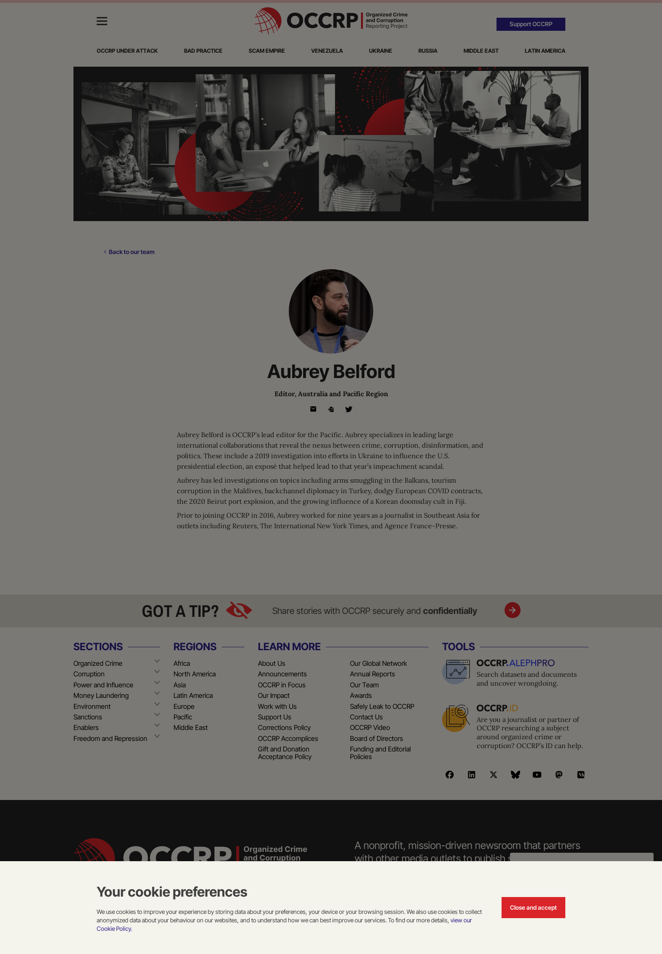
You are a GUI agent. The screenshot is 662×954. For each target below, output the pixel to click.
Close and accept (533, 907)
